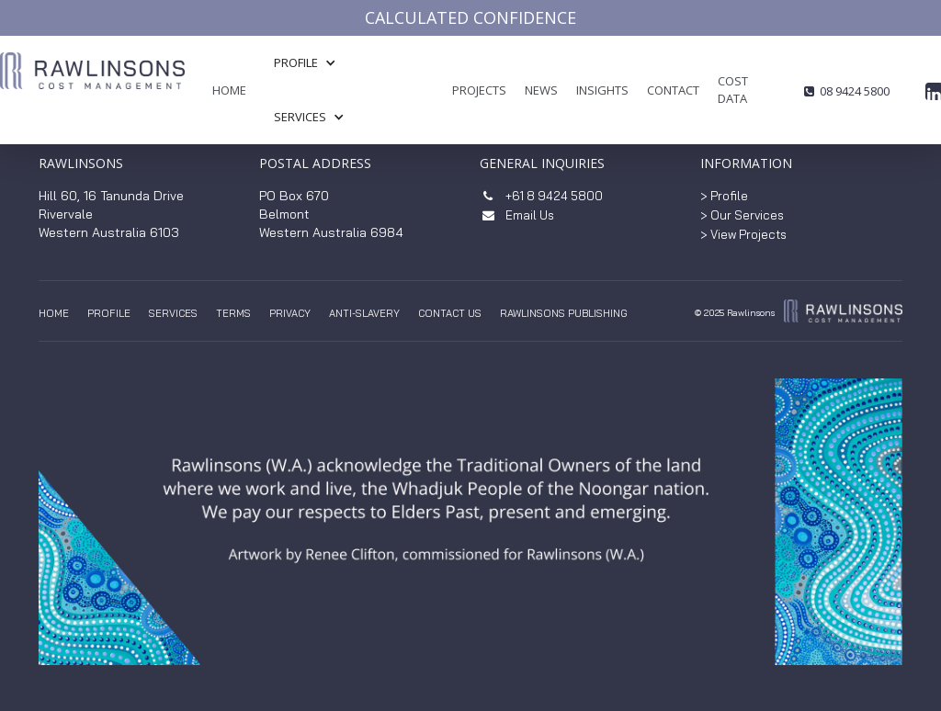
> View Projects (743, 234)
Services (173, 313)
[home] (92, 97)
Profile (108, 313)
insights (602, 90)
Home (229, 90)
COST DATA (733, 90)
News (541, 90)
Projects (479, 90)
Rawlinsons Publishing (564, 313)
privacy (290, 313)
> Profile (724, 195)
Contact (673, 90)
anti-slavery (364, 313)
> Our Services (742, 215)
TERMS (233, 313)
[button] (314, 63)
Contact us (450, 313)
